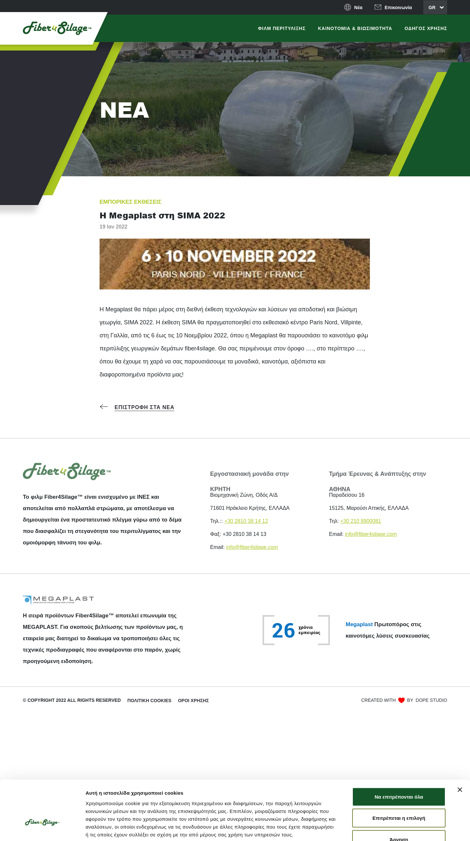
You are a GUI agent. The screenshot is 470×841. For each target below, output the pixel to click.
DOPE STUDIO (431, 700)
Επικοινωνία (398, 7)
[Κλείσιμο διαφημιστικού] (460, 746)
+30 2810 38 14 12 (246, 521)
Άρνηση (398, 795)
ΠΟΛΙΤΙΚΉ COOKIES (149, 700)
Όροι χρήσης (193, 700)
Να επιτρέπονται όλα (399, 753)
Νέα (358, 7)
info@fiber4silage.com (252, 547)
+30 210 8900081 (360, 521)
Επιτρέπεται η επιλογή (398, 774)
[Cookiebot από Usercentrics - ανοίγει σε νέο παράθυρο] (42, 828)
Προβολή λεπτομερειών (388, 828)
